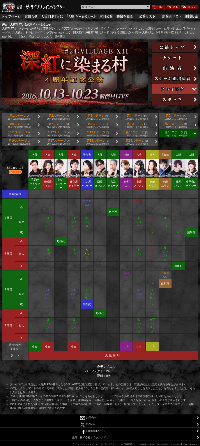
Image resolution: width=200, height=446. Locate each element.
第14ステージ (136, 133)
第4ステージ (136, 117)
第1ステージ (19, 117)
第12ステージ (58, 133)
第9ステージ (136, 125)
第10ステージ (176, 125)
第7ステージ (58, 125)
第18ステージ (97, 142)
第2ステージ (58, 117)
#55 (161, 7)
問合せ (192, 7)
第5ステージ (176, 117)
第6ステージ (19, 125)
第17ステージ (58, 142)
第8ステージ (97, 125)
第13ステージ (97, 133)
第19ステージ (136, 142)
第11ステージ (19, 133)
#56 (175, 7)
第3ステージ (97, 117)
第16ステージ (19, 142)
